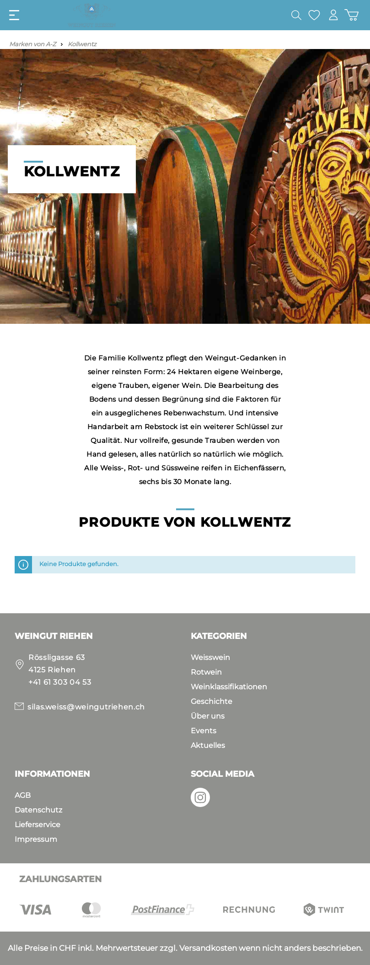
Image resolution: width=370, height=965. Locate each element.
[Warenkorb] (351, 15)
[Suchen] (295, 15)
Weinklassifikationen (229, 686)
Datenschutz (38, 810)
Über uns (208, 716)
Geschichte (211, 701)
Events (203, 730)
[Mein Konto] (333, 15)
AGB (23, 795)
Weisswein (210, 657)
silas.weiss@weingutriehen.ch (86, 707)
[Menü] (14, 15)
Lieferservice (37, 824)
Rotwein (206, 672)
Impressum (36, 839)
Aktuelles (208, 745)
